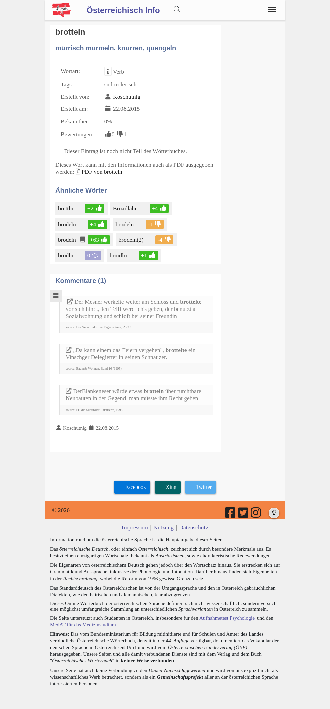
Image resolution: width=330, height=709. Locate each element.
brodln (66, 255)
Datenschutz (193, 527)
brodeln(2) (131, 239)
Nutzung (163, 527)
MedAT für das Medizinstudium (83, 624)
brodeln (67, 224)
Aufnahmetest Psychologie (227, 618)
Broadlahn (126, 208)
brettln (66, 208)
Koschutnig (126, 96)
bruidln (119, 255)
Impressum (135, 527)
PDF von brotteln (101, 171)
